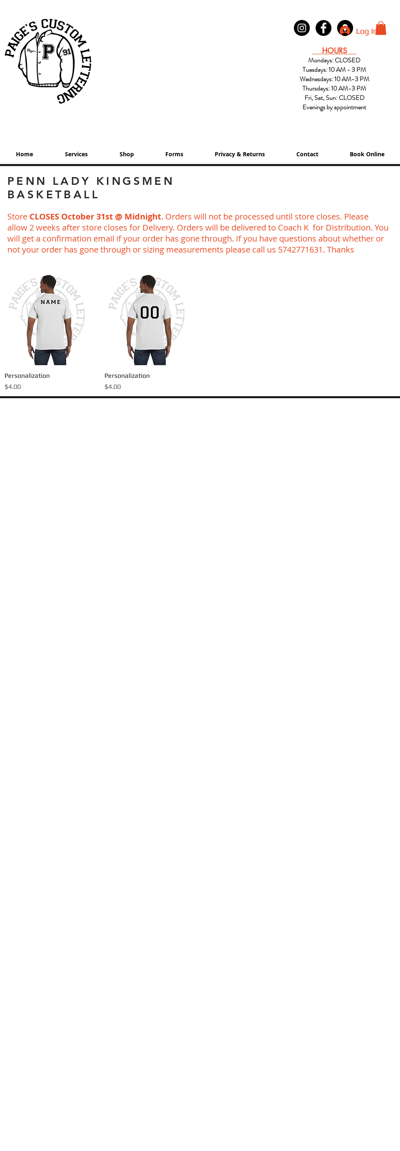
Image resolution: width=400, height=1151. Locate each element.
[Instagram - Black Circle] (302, 28)
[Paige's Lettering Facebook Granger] (323, 28)
